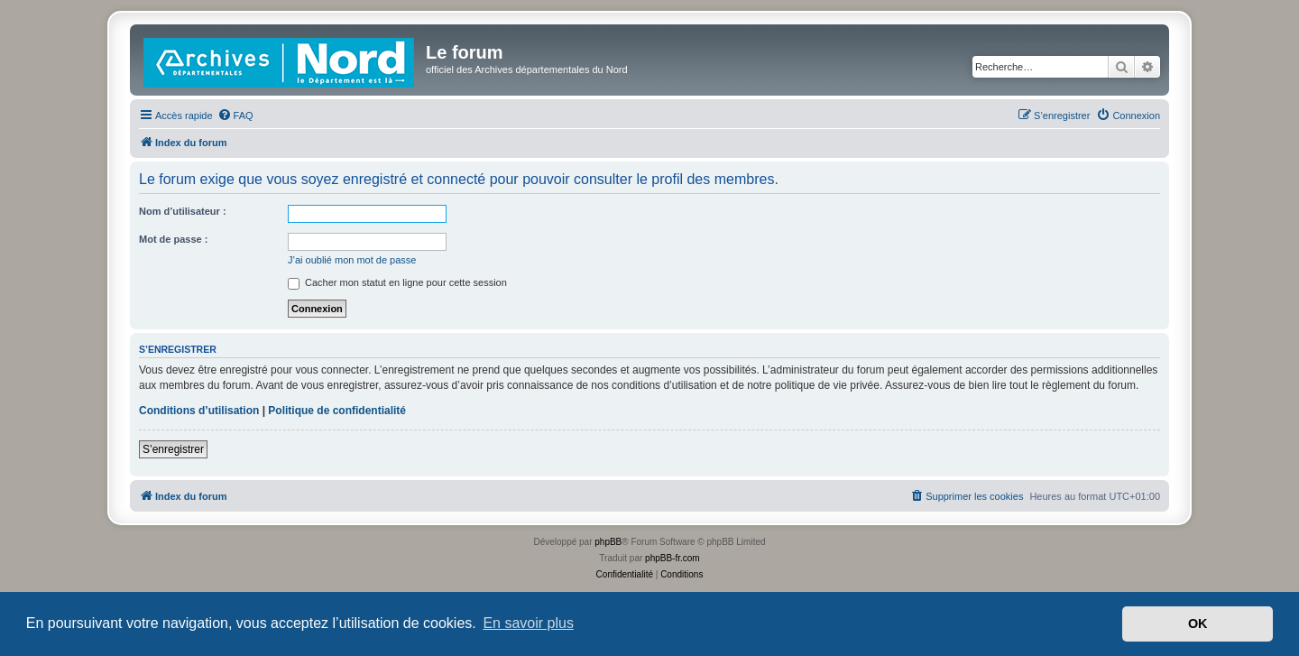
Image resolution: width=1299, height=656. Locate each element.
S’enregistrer (173, 449)
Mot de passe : (173, 239)
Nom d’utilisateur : (182, 211)
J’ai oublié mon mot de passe (352, 259)
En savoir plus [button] (528, 623)
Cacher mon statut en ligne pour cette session (397, 282)
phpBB (608, 542)
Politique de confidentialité (337, 410)
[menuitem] (235, 115)
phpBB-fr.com (672, 558)
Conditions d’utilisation (199, 410)
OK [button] (1198, 623)
